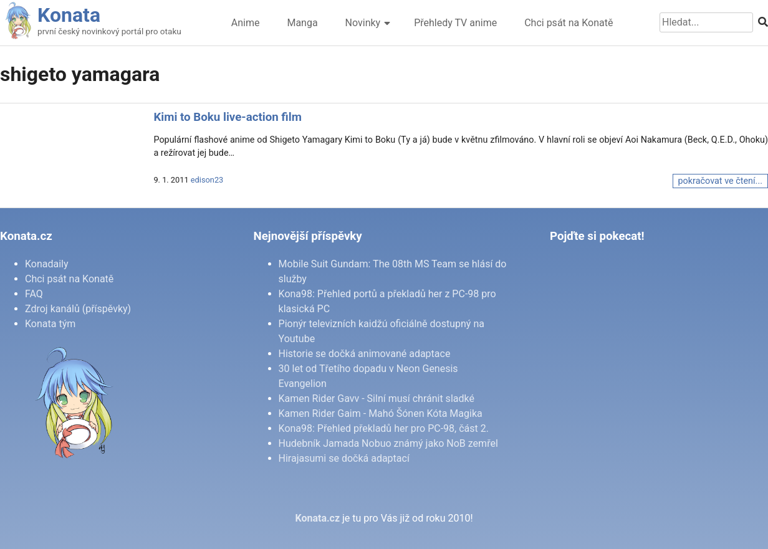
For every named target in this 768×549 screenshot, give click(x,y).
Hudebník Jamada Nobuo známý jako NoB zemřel (388, 443)
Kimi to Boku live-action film (227, 117)
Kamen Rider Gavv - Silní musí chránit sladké (376, 398)
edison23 (207, 179)
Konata (68, 15)
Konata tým (50, 324)
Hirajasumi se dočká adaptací (344, 458)
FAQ (34, 294)
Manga (302, 23)
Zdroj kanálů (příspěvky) (78, 309)
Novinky (363, 23)
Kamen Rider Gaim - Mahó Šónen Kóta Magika (380, 413)
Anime (245, 23)
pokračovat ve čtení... (720, 181)
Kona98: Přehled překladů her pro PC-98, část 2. (384, 428)
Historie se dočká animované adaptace (365, 354)
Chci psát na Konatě (568, 23)
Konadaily (47, 264)
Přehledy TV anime (455, 23)
